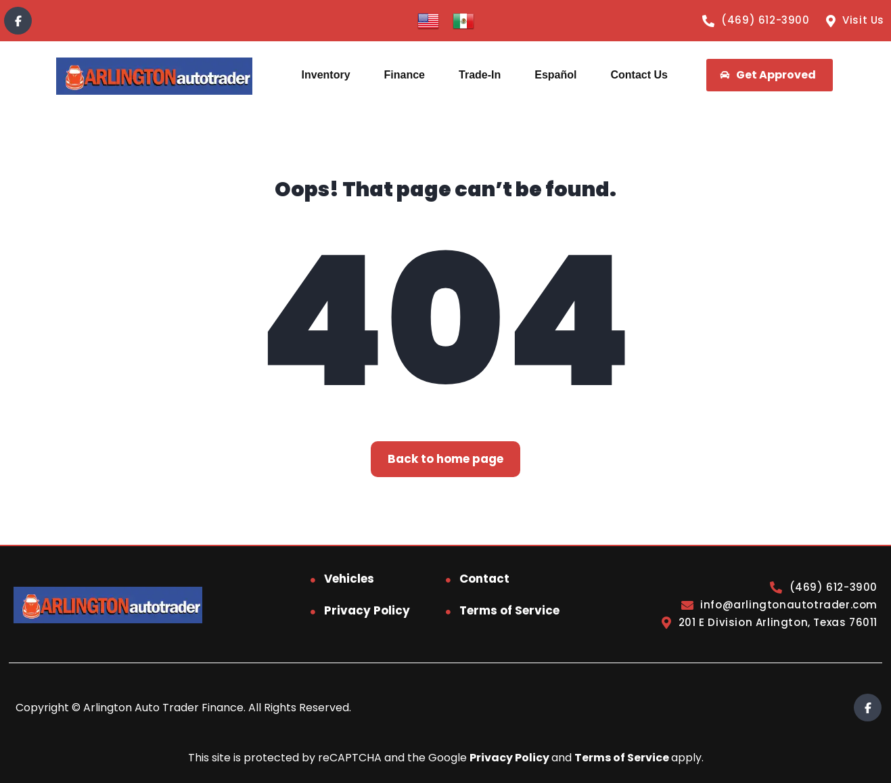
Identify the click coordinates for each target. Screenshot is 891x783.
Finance (404, 75)
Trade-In (480, 75)
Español (555, 75)
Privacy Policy (367, 610)
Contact (484, 579)
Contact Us (638, 75)
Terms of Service (509, 610)
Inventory (326, 75)
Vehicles (349, 579)
